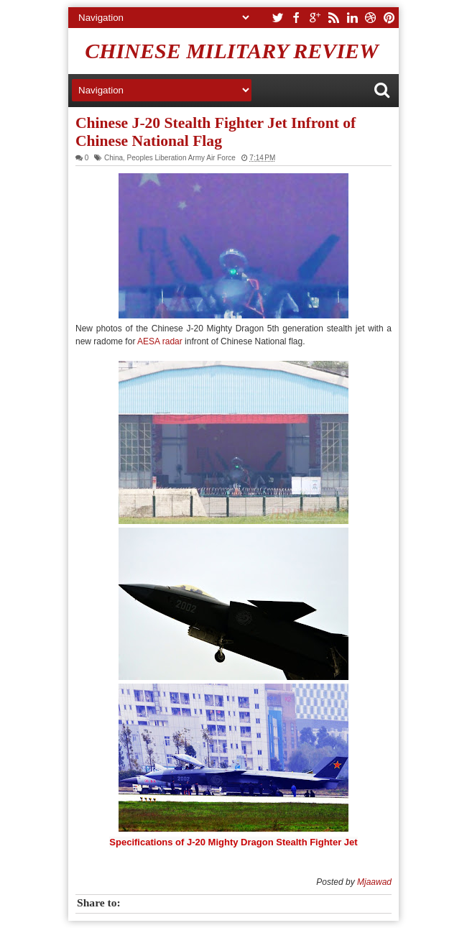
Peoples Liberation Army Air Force (181, 158)
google (314, 17)
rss (333, 17)
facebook (296, 17)
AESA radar (158, 341)
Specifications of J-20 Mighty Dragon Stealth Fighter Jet (233, 842)
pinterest (389, 17)
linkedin (352, 17)
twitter (277, 17)
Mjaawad (374, 882)
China (113, 158)
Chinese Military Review (232, 51)
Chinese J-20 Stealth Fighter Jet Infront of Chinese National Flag (215, 132)
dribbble (370, 17)
